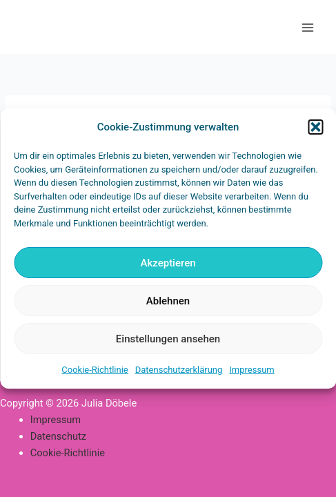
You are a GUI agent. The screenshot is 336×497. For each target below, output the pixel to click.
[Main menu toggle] (307, 27)
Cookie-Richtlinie (94, 369)
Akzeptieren (167, 263)
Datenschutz (58, 436)
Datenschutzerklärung (179, 369)
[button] (315, 127)
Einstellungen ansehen (168, 339)
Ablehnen (168, 301)
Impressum (251, 369)
